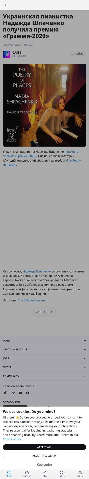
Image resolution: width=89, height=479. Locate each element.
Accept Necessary (44, 455)
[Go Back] (6, 5)
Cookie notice (12, 439)
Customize (44, 464)
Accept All (44, 447)
